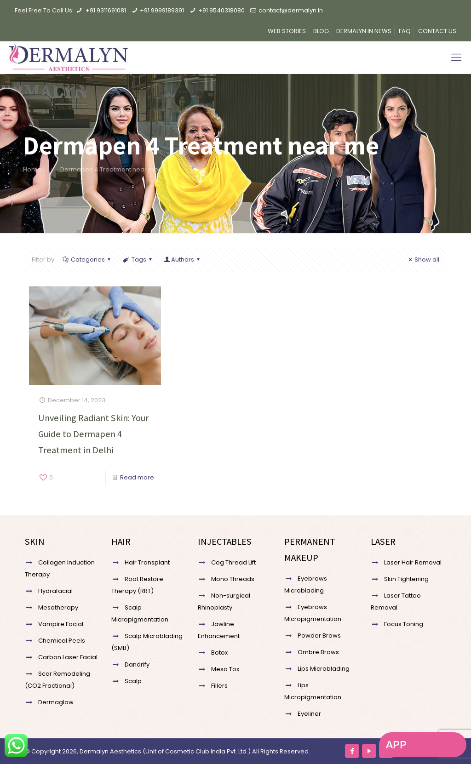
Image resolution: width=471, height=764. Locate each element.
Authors (182, 259)
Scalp (133, 681)
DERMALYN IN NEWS (363, 31)
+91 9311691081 (106, 10)
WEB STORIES (287, 31)
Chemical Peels (61, 640)
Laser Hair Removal (413, 562)
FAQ (405, 31)
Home (32, 169)
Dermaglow (56, 702)
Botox (219, 652)
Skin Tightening (406, 579)
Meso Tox (225, 669)
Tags (137, 259)
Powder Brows (319, 635)
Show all (422, 259)
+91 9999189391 (162, 10)
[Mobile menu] (456, 57)
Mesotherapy (58, 607)
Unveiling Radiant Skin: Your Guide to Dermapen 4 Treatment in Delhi (93, 434)
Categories (87, 259)
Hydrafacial (55, 591)
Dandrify (137, 664)
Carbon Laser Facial (68, 657)
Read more (137, 477)
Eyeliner (309, 713)
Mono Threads (232, 579)
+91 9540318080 (221, 10)
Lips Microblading (324, 668)
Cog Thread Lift (233, 562)
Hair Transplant (147, 562)
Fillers (219, 685)
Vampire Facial (60, 624)
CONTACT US (437, 31)
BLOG (321, 31)
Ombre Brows (318, 652)
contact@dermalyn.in (290, 10)
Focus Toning (403, 624)
